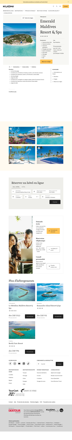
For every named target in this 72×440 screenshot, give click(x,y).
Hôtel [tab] (23, 186)
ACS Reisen (11, 422)
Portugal (25, 375)
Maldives (34, 66)
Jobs (15, 402)
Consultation (8, 13)
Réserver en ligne (8, 10)
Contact (66, 6)
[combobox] (23, 191)
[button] (56, 6)
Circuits (39, 375)
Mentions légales (34, 402)
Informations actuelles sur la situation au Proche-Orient (35, 1)
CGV (41, 402)
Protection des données (23, 402)
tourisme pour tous (50, 426)
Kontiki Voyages (13, 424)
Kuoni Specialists (55, 378)
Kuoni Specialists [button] (53, 10)
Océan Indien (25, 66)
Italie (24, 384)
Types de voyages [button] (30, 10)
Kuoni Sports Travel (40, 424)
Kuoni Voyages (21, 424)
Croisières (39, 378)
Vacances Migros (20, 426)
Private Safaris (29, 426)
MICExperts (12, 426)
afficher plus (13, 91)
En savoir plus (30, 316)
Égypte (10, 380)
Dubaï (10, 383)
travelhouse (60, 426)
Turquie (25, 372)
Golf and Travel (41, 422)
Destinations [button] (19, 10)
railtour (43, 426)
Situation (56, 76)
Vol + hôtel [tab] (16, 186)
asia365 (18, 422)
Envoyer (60, 364)
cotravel (23, 422)
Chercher (55, 202)
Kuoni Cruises (30, 424)
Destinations (16, 66)
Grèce (24, 378)
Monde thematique (43, 369)
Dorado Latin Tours (31, 422)
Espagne (25, 381)
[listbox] (18, 197)
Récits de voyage (42, 10)
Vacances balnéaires (42, 372)
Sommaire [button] (55, 69)
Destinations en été (29, 369)
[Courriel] (47, 364)
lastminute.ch (49, 424)
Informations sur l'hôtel (57, 73)
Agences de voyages (56, 372)
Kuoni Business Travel (56, 381)
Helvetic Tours (49, 422)
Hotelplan (56, 422)
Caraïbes (11, 374)
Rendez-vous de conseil (56, 375)
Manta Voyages (58, 424)
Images (55, 79)
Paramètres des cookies (49, 402)
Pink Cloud (37, 426)
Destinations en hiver (14, 370)
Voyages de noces (41, 381)
